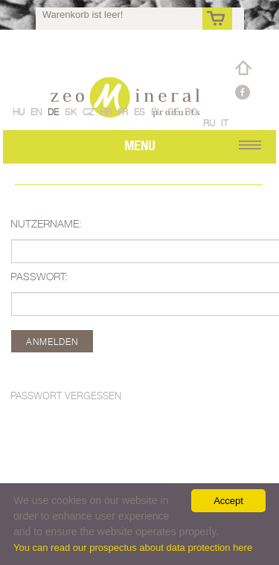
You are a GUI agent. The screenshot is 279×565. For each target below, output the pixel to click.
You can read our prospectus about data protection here (132, 547)
